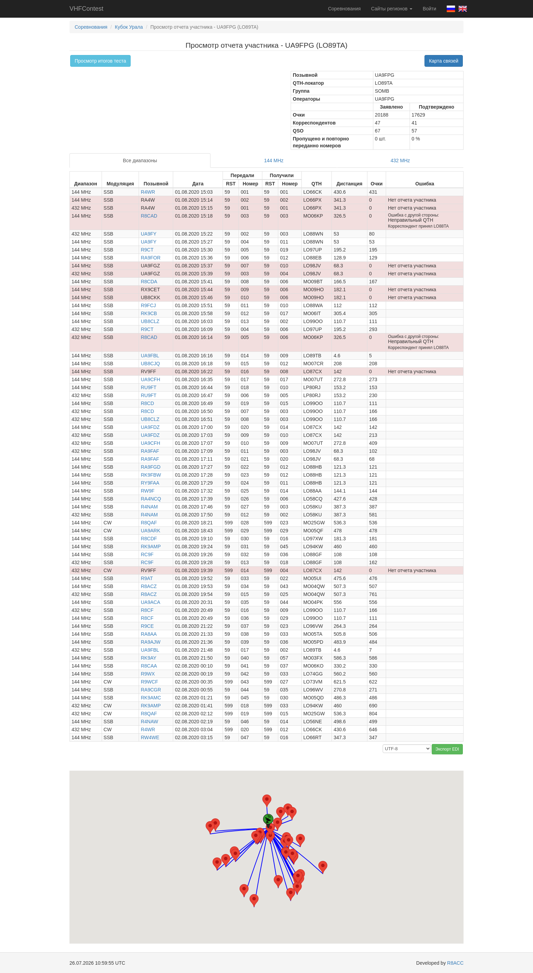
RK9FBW (151, 475)
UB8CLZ (150, 321)
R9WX (148, 674)
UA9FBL (150, 355)
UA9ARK (150, 530)
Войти (429, 8)
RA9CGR (151, 689)
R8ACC (455, 963)
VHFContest (86, 8)
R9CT (147, 250)
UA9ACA (150, 602)
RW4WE (150, 737)
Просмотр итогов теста (100, 61)
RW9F (147, 491)
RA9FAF (150, 451)
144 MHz (273, 160)
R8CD (147, 403)
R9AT (147, 578)
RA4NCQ (151, 499)
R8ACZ (149, 586)
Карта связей (443, 61)
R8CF (147, 610)
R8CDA (149, 281)
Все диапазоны (140, 160)
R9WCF (149, 682)
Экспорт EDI (447, 749)
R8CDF (149, 538)
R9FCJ (148, 305)
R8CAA (149, 666)
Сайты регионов (391, 8)
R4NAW (149, 721)
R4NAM (149, 507)
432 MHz (400, 160)
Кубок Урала (129, 27)
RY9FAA (150, 483)
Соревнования (344, 8)
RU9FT (148, 387)
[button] (215, 824)
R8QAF (149, 522)
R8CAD (149, 216)
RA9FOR (150, 257)
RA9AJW (150, 642)
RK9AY (148, 658)
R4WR (148, 192)
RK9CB (149, 313)
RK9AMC (151, 697)
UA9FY (148, 234)
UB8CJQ (150, 363)
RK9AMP (151, 546)
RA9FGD (150, 467)
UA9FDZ (150, 427)
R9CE (147, 626)
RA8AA (149, 634)
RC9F (147, 554)
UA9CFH (150, 379)
